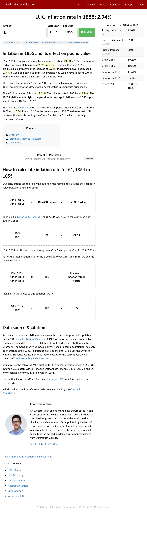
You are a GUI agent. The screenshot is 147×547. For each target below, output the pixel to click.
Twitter (53, 490)
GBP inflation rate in (52, 43)
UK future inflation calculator (77, 43)
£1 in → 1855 (12, 43)
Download (89, 159)
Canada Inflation (17, 526)
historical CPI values (28, 263)
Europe (129, 4)
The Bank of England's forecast (30, 404)
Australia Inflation (18, 532)
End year (68, 25)
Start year (53, 25)
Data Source (15, 142)
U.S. (79, 4)
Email (33, 490)
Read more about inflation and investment (28, 502)
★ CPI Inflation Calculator (20, 4)
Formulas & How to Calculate (24, 138)
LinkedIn (42, 490)
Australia (115, 4)
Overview (14, 134)
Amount (7, 25)
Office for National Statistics (31, 385)
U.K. (102, 4)
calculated (26, 107)
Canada (90, 4)
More (141, 4)
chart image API (55, 425)
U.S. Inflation (15, 516)
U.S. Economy (15, 521)
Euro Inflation (15, 537)
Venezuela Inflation (18, 542)
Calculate (86, 32)
